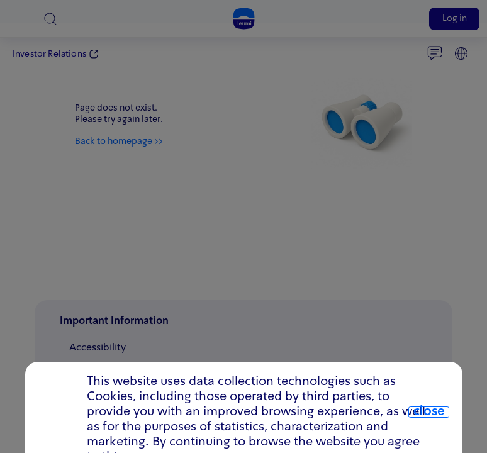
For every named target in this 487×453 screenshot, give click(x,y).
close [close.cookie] (429, 412)
